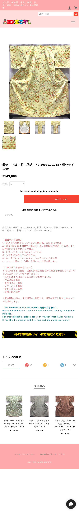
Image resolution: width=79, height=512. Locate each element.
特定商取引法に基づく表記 (52, 454)
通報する (9, 215)
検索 (76, 14)
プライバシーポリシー (24, 454)
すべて (11, 365)
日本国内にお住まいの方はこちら (39, 210)
